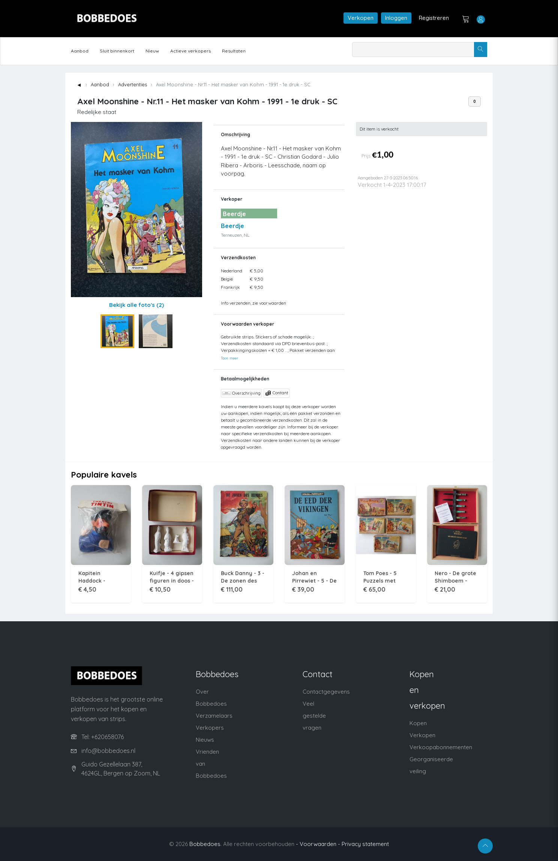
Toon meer (229, 358)
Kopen (418, 723)
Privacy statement (365, 843)
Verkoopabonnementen (441, 747)
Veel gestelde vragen (314, 715)
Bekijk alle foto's (136, 304)
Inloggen (396, 17)
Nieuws (205, 739)
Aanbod (79, 51)
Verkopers (210, 727)
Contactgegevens (326, 691)
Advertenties (132, 84)
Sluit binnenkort (117, 51)
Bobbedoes (204, 843)
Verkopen (361, 17)
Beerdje (232, 226)
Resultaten (234, 51)
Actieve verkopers (190, 51)
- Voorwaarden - (318, 843)
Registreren (434, 17)
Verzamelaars (214, 715)
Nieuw (152, 51)
